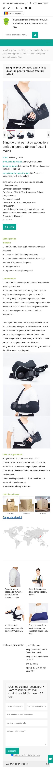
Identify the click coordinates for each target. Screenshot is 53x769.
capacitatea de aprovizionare (16, 173)
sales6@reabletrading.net (16, 3)
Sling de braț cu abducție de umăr (37, 658)
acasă (5, 50)
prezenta (12, 751)
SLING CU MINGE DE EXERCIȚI (36, 670)
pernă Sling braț (33, 646)
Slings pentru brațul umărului (33, 50)
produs (14, 50)
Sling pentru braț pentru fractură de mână (36, 651)
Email (9, 227)
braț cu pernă (32, 664)
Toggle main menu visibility (48, 42)
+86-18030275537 (40, 3)
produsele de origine (12, 162)
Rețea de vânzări (12, 518)
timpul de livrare (10, 166)
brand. (6, 158)
